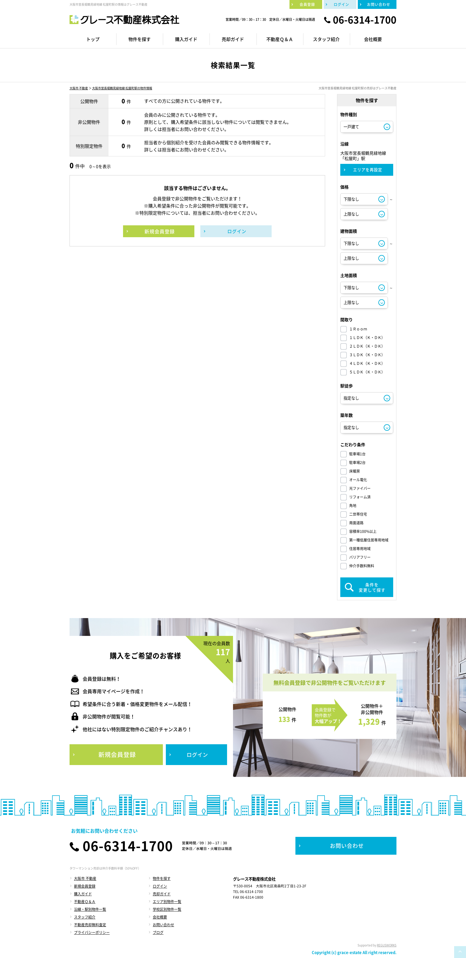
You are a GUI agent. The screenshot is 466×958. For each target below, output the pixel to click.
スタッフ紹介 (84, 917)
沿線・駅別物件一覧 (90, 909)
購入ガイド (83, 894)
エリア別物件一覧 (167, 901)
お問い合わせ (163, 924)
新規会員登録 (84, 886)
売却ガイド (162, 894)
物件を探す (162, 878)
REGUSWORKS (386, 945)
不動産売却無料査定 (90, 924)
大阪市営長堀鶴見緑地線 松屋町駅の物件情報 (122, 88)
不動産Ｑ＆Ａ (84, 901)
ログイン (160, 886)
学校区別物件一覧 (167, 909)
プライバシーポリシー (92, 932)
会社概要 (160, 917)
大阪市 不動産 (79, 88)
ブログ (158, 932)
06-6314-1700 (364, 19)
